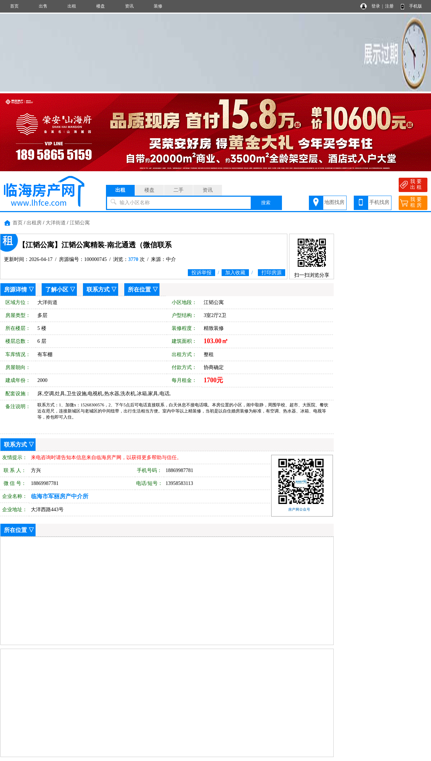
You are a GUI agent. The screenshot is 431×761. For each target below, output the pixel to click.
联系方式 (98, 289)
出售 (43, 6)
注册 (389, 6)
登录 (375, 6)
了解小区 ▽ (60, 289)
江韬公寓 (80, 222)
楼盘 (100, 6)
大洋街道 (56, 222)
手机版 (415, 6)
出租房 (34, 222)
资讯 (129, 6)
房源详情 (15, 289)
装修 (158, 6)
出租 (72, 6)
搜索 (265, 202)
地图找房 (334, 202)
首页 (14, 6)
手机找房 (379, 202)
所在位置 (139, 289)
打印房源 (271, 272)
